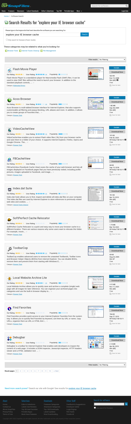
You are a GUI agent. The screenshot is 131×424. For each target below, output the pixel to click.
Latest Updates (49, 412)
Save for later (116, 85)
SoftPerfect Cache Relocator (31, 218)
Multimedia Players (19, 85)
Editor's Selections (28, 404)
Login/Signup (72, 409)
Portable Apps (26, 412)
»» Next (56, 371)
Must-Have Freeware (29, 414)
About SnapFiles (9, 409)
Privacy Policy (8, 412)
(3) (46, 134)
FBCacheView (21, 158)
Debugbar (19, 337)
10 (50, 371)
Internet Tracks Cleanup (30, 51)
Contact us (7, 407)
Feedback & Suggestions (76, 404)
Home (6, 16)
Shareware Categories (52, 407)
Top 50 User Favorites (29, 409)
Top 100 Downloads (51, 409)
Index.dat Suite (22, 188)
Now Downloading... (51, 414)
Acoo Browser (22, 99)
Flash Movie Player (25, 69)
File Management (49, 51)
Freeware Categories (51, 404)
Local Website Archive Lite (30, 277)
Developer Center (73, 407)
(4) (46, 74)
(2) (46, 194)
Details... (117, 68)
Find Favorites (22, 307)
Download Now (117, 72)
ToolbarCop (20, 248)
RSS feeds (70, 412)
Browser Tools (13, 51)
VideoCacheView (24, 128)
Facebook (70, 414)
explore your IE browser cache (82, 388)
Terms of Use (8, 414)
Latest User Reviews (28, 407)
